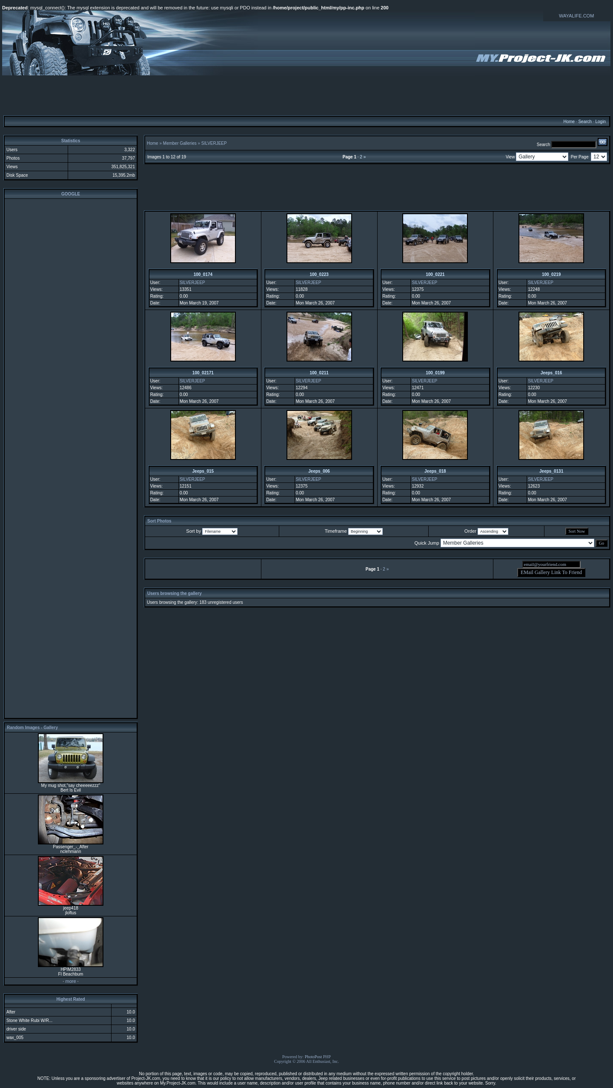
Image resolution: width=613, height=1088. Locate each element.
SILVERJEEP (214, 143)
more (70, 981)
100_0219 (551, 274)
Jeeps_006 (319, 471)
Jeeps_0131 (551, 471)
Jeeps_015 (203, 471)
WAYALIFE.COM (576, 15)
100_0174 (203, 274)
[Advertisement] (306, 95)
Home (569, 121)
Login (600, 121)
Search (585, 121)
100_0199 (435, 372)
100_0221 (435, 274)
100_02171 (203, 372)
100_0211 (319, 372)
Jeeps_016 (551, 372)
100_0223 (319, 274)
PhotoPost (313, 1056)
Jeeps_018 (435, 471)
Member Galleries (180, 143)
